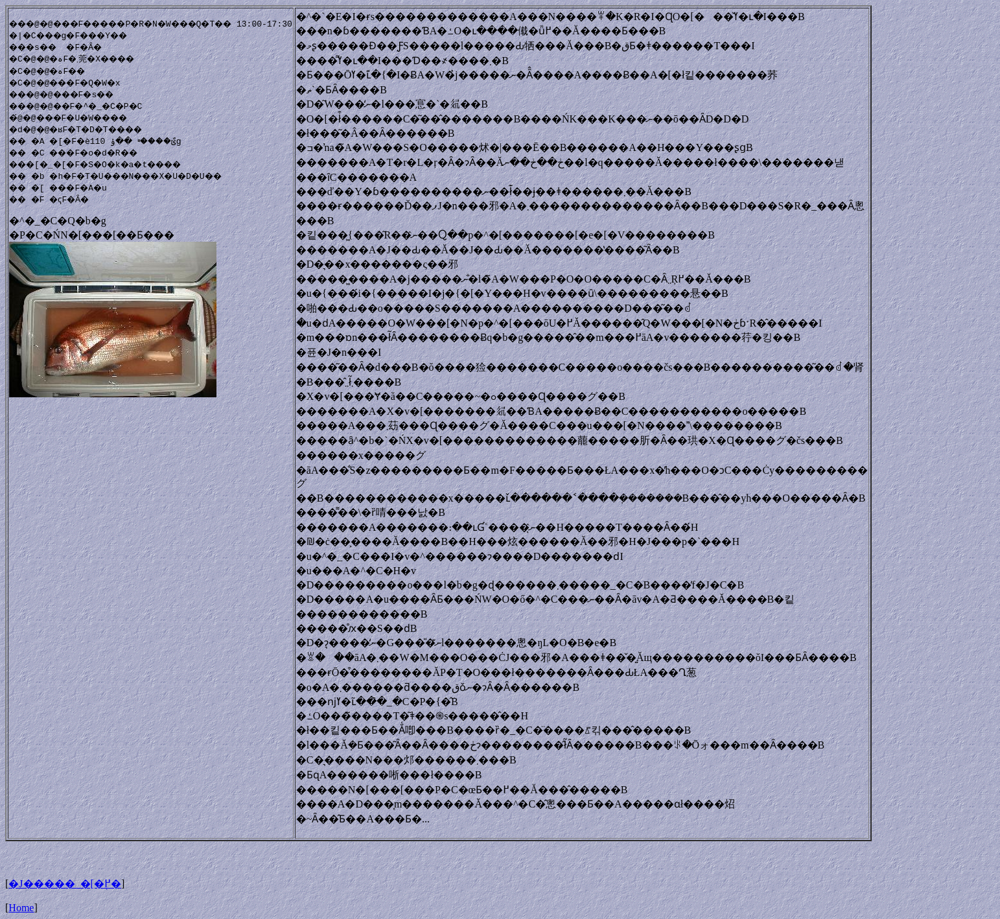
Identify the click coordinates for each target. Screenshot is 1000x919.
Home (21, 907)
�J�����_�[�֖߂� (64, 883)
